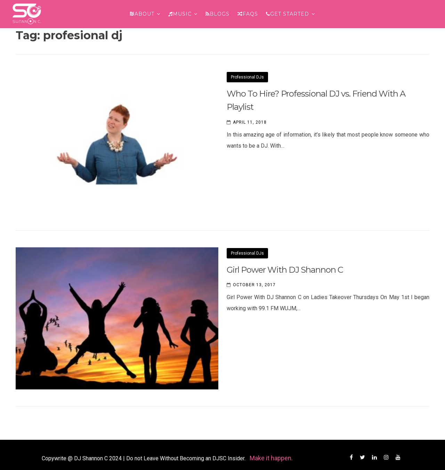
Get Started (287, 14)
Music (180, 14)
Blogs (217, 14)
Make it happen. (271, 458)
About (142, 14)
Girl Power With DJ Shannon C (285, 270)
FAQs (247, 14)
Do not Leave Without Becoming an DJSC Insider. (186, 458)
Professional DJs (247, 77)
